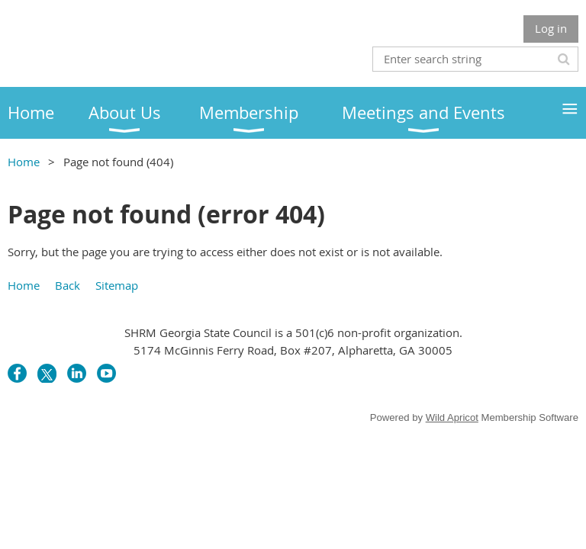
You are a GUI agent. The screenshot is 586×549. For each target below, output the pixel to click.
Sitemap (116, 285)
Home (24, 161)
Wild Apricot (452, 417)
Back (67, 285)
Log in (551, 28)
